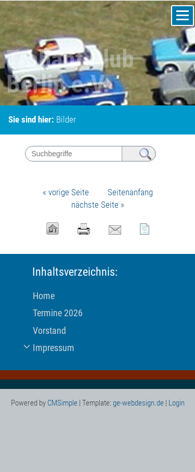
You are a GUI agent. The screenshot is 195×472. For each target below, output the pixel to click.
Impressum (53, 347)
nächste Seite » (97, 204)
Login (176, 403)
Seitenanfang (130, 192)
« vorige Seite (66, 192)
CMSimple (62, 403)
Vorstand (49, 330)
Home (44, 295)
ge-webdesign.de (138, 403)
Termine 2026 (58, 312)
